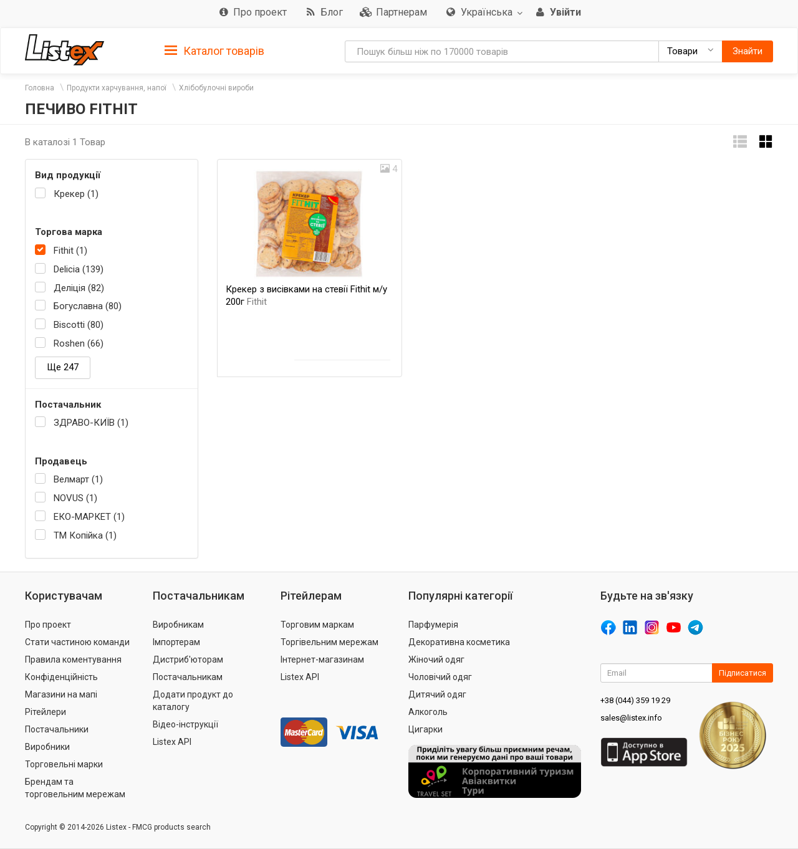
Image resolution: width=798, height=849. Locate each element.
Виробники (47, 747)
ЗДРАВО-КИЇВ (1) (91, 422)
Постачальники (57, 729)
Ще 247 (63, 367)
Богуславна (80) (88, 306)
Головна (39, 88)
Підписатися (742, 673)
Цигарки (425, 729)
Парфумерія (433, 625)
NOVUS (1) (75, 498)
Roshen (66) (78, 343)
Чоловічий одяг (440, 677)
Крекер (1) (76, 193)
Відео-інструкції (185, 724)
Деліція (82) (79, 288)
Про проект (48, 625)
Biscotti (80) (78, 324)
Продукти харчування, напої (116, 88)
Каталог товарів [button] (214, 51)
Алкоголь (428, 712)
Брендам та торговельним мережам (75, 788)
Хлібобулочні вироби (216, 88)
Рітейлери (45, 712)
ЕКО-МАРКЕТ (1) (89, 516)
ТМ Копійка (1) (85, 535)
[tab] (214, 50)
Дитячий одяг (437, 694)
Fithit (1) (70, 250)
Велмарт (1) (78, 479)
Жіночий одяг (436, 659)
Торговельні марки (64, 764)
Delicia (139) (78, 269)
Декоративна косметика (459, 642)
